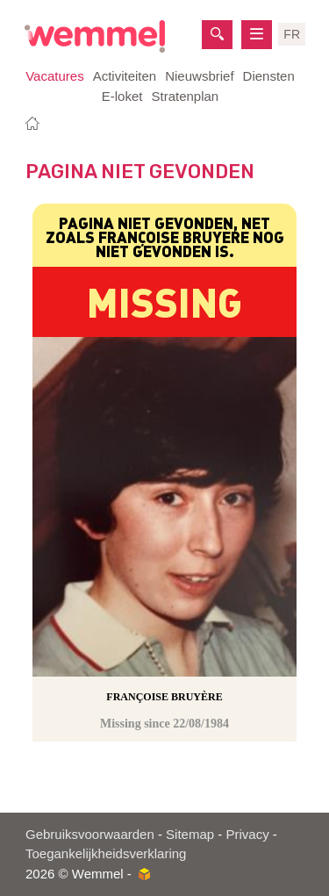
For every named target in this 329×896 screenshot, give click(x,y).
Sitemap (190, 834)
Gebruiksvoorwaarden (89, 834)
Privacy (246, 834)
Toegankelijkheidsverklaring (105, 853)
